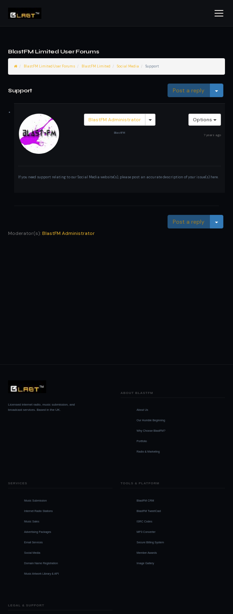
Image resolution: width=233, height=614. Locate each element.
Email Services (33, 542)
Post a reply (188, 90)
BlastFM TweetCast (149, 511)
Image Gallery (145, 563)
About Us (142, 409)
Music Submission (35, 500)
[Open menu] (219, 13)
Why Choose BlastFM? (151, 430)
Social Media (128, 66)
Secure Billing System (150, 542)
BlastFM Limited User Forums (49, 66)
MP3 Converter (146, 531)
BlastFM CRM (145, 500)
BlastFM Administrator (114, 119)
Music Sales (31, 521)
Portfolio (142, 441)
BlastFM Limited (96, 66)
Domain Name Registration (41, 563)
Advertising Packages (37, 531)
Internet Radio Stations (38, 511)
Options (205, 119)
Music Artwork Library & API (41, 573)
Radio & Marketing (148, 451)
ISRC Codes (144, 521)
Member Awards (147, 552)
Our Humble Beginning (151, 420)
